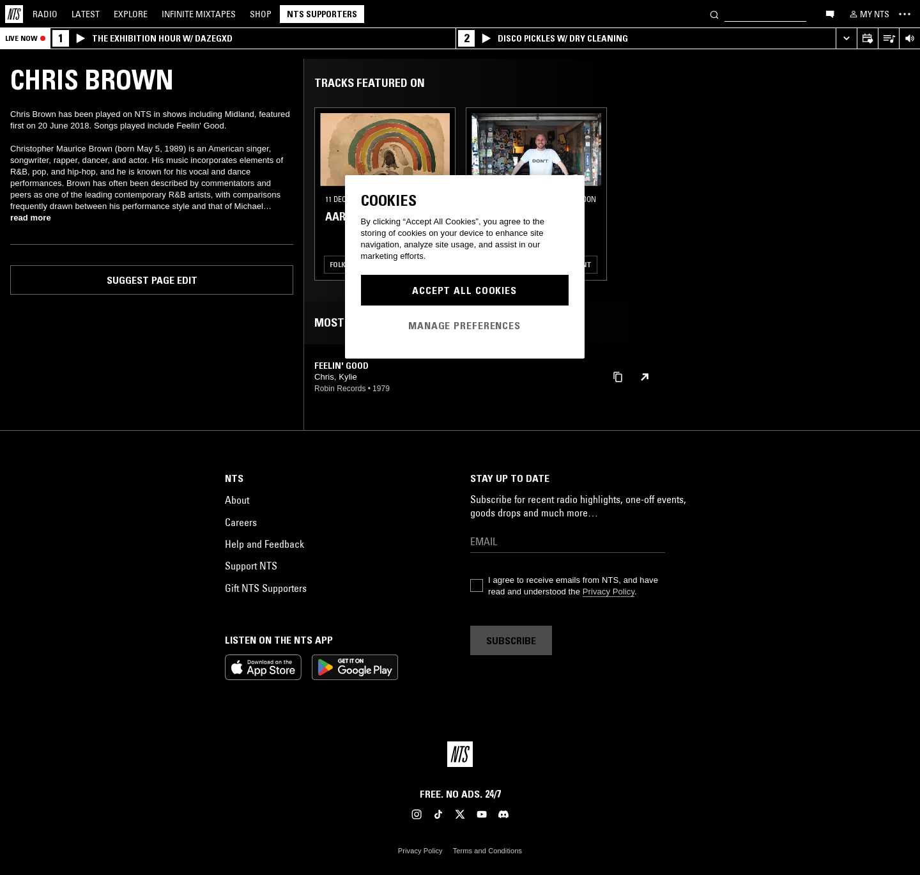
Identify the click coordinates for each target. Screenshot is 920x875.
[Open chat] (829, 13)
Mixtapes (199, 14)
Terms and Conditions (487, 851)
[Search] (714, 14)
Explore (131, 14)
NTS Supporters (322, 14)
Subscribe (511, 640)
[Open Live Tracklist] (888, 38)
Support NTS (251, 565)
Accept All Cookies (464, 290)
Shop (261, 14)
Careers (241, 522)
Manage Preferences (464, 325)
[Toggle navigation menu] (904, 14)
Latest (86, 14)
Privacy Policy (608, 591)
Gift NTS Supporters (266, 588)
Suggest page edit (152, 280)
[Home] (14, 14)
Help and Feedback (264, 544)
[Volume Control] (909, 38)
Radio (45, 14)
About (237, 499)
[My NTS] (868, 14)
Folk (338, 264)
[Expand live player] (846, 38)
